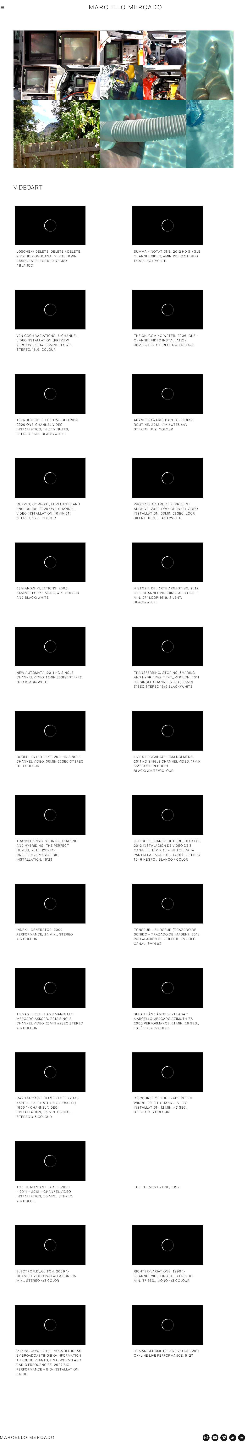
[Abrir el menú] (2, 7)
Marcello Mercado (126, 7)
